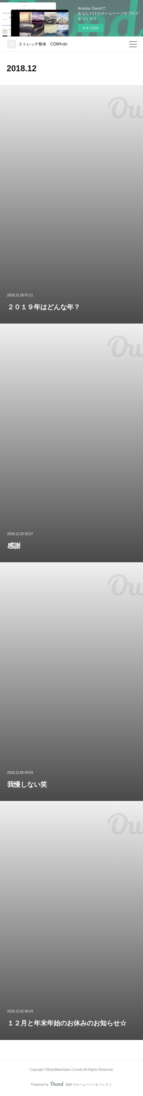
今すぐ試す (90, 28)
